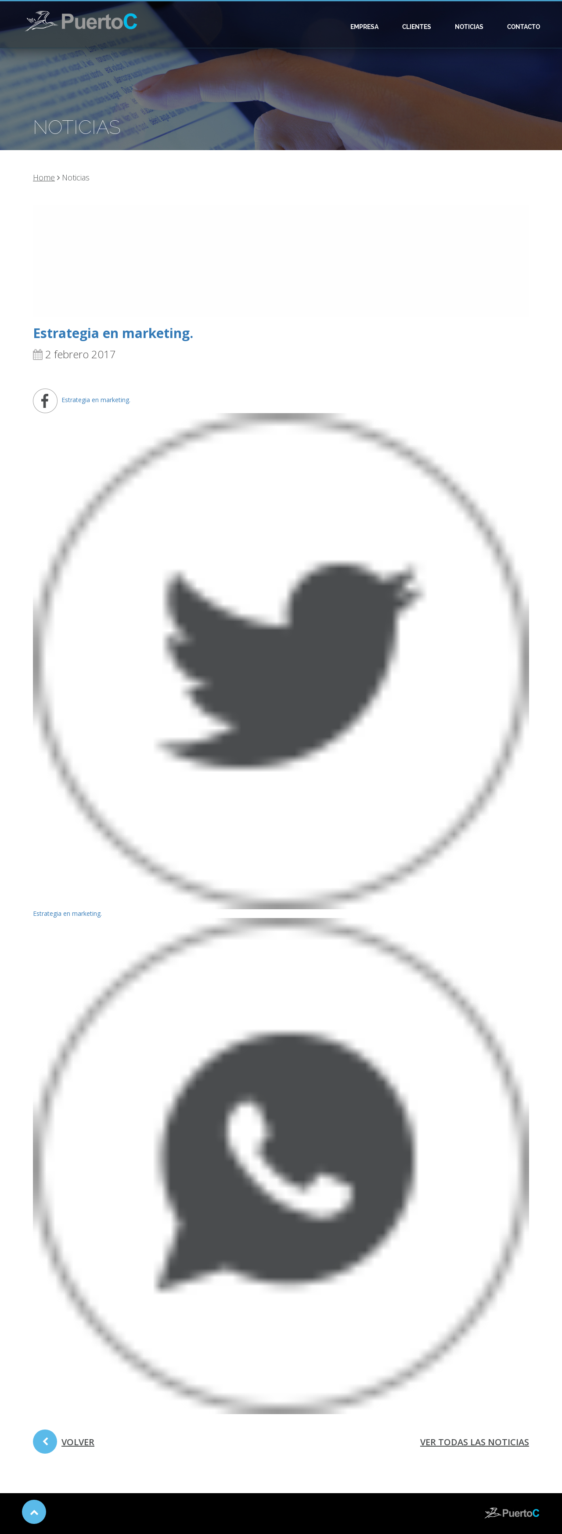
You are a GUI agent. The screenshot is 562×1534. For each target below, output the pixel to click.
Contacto (523, 26)
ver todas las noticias (474, 1442)
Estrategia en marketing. (113, 333)
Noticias (469, 26)
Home (44, 177)
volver (63, 1445)
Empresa (364, 26)
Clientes (416, 26)
